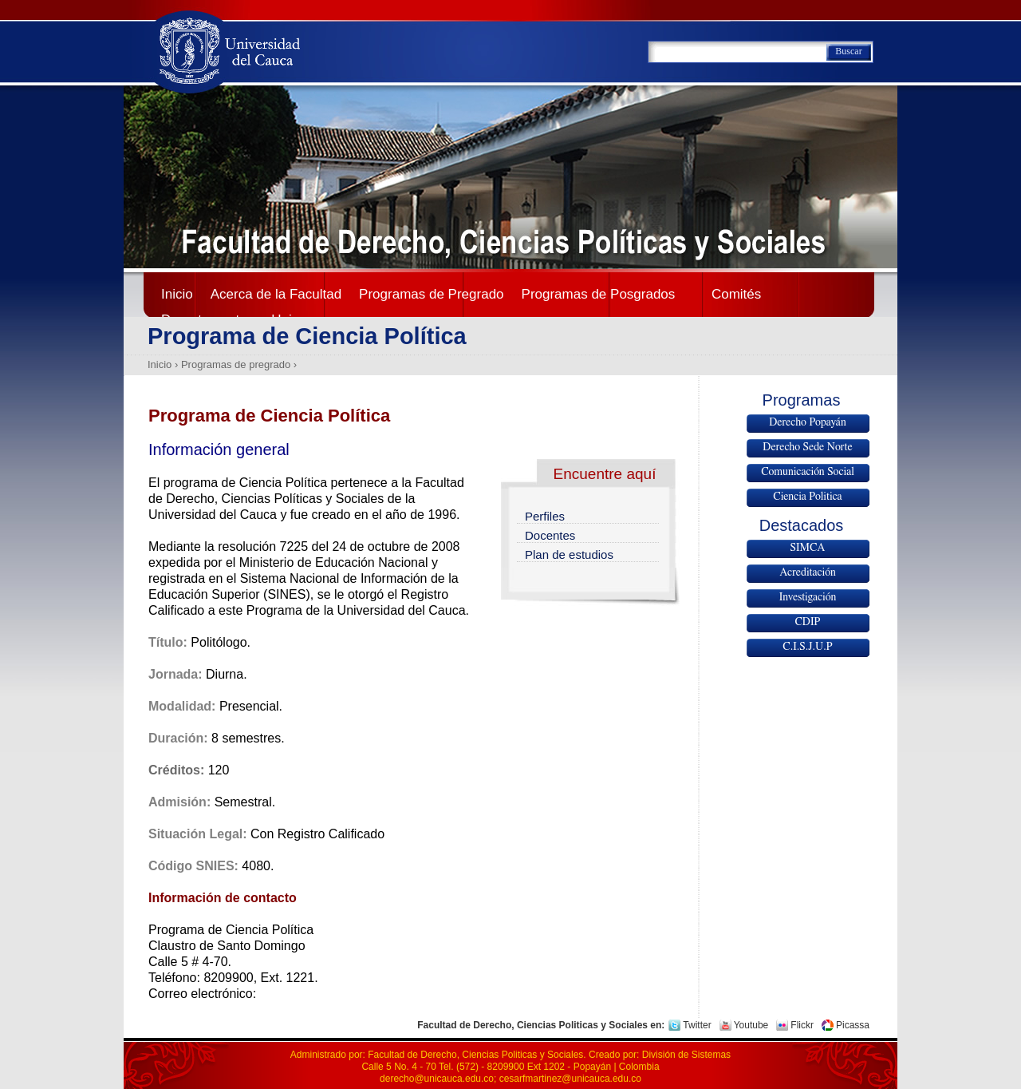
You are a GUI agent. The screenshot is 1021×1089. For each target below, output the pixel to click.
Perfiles (545, 516)
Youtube (751, 1025)
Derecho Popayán (807, 422)
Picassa (852, 1025)
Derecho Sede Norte (807, 447)
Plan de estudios (569, 554)
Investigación (808, 597)
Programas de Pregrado (431, 294)
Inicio (177, 294)
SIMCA (808, 547)
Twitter (697, 1025)
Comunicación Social (807, 471)
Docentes (550, 535)
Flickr (802, 1025)
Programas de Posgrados (599, 294)
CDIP (807, 622)
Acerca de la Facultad (276, 294)
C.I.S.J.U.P (807, 646)
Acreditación (807, 572)
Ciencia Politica (807, 496)
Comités (736, 294)
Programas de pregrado (235, 364)
